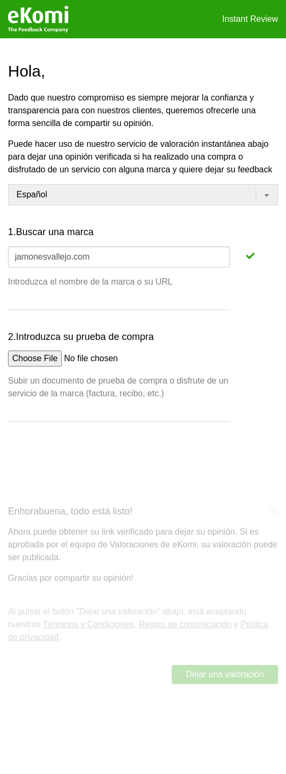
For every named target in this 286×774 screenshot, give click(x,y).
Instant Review (250, 18)
